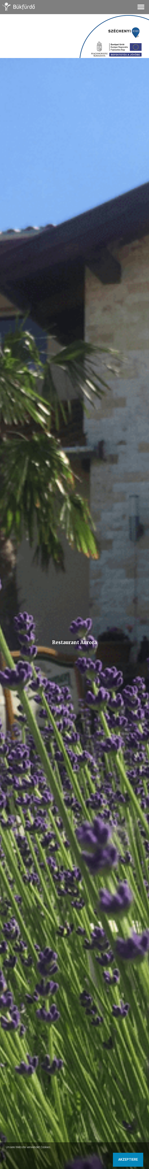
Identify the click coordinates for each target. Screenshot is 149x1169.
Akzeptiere (128, 1159)
